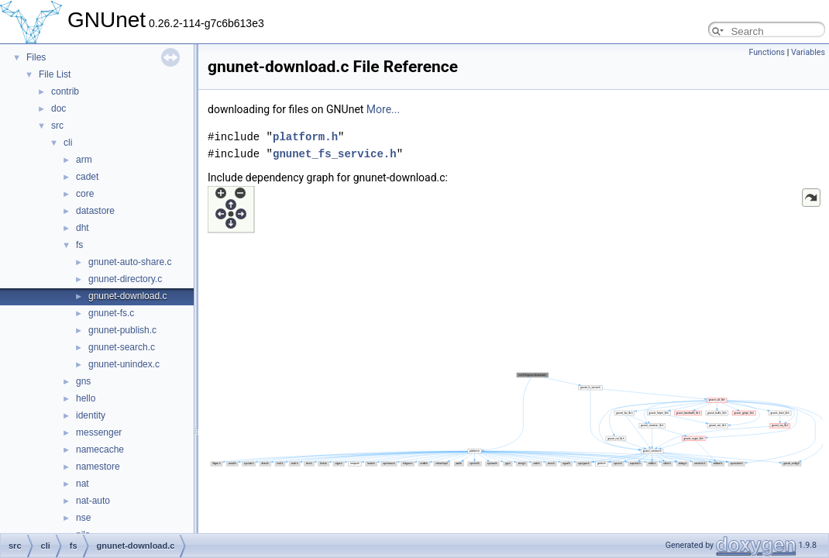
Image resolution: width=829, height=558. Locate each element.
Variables (808, 52)
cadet (87, 176)
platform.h (305, 136)
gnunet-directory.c (125, 279)
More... (383, 109)
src (57, 125)
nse (83, 517)
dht (82, 227)
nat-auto (93, 500)
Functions (766, 52)
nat (82, 483)
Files (36, 57)
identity (90, 415)
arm (84, 159)
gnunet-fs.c (111, 313)
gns (83, 381)
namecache (100, 449)
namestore (98, 466)
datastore (95, 210)
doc (58, 108)
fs (79, 244)
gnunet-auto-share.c (129, 262)
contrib (65, 91)
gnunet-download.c (127, 296)
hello (85, 398)
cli (68, 142)
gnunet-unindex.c (124, 364)
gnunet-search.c (121, 347)
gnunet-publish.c (122, 330)
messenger (99, 432)
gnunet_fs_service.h (335, 153)
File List (55, 74)
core (85, 193)
